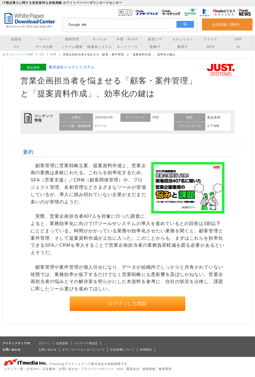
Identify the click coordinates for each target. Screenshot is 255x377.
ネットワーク (127, 47)
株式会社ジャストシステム (71, 67)
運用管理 (72, 39)
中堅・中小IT (127, 39)
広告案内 (49, 369)
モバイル (100, 39)
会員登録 (62, 343)
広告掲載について (122, 349)
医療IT (155, 47)
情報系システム (99, 47)
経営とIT (155, 39)
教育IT (182, 47)
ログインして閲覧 (127, 303)
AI (238, 47)
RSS (120, 369)
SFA (53, 54)
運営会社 (132, 369)
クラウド (210, 39)
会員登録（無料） (227, 24)
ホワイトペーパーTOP (18, 54)
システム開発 (72, 47)
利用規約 (146, 349)
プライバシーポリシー (97, 369)
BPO (210, 47)
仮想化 (16, 39)
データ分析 (44, 47)
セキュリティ (182, 39)
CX (16, 47)
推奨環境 (165, 369)
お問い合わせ (48, 349)
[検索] (118, 24)
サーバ (44, 39)
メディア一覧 (13, 369)
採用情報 (149, 369)
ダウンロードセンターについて (83, 349)
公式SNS (33, 369)
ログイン (45, 343)
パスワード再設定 (86, 343)
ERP (238, 39)
